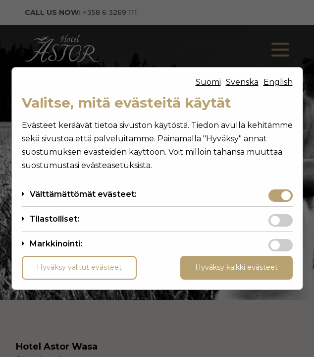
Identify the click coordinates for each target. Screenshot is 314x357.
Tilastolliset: (54, 219)
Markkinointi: (56, 243)
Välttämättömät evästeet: (83, 194)
